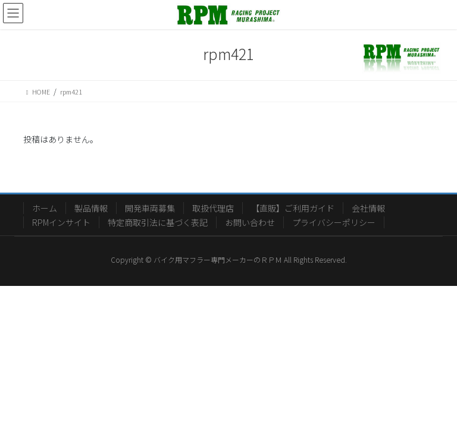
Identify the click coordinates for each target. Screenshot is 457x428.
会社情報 (368, 208)
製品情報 (91, 208)
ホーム (44, 208)
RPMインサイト (61, 222)
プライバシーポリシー (333, 222)
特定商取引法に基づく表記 (158, 222)
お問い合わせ (250, 222)
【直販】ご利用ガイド (292, 208)
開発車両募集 (150, 208)
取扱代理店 (213, 208)
